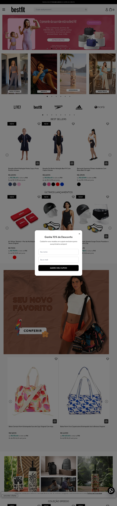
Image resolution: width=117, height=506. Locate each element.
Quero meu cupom (58, 268)
